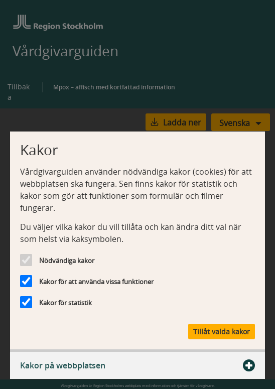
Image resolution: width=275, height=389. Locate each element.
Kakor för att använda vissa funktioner (96, 281)
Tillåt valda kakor (221, 331)
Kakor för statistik (65, 302)
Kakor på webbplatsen (137, 365)
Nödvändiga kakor (66, 260)
